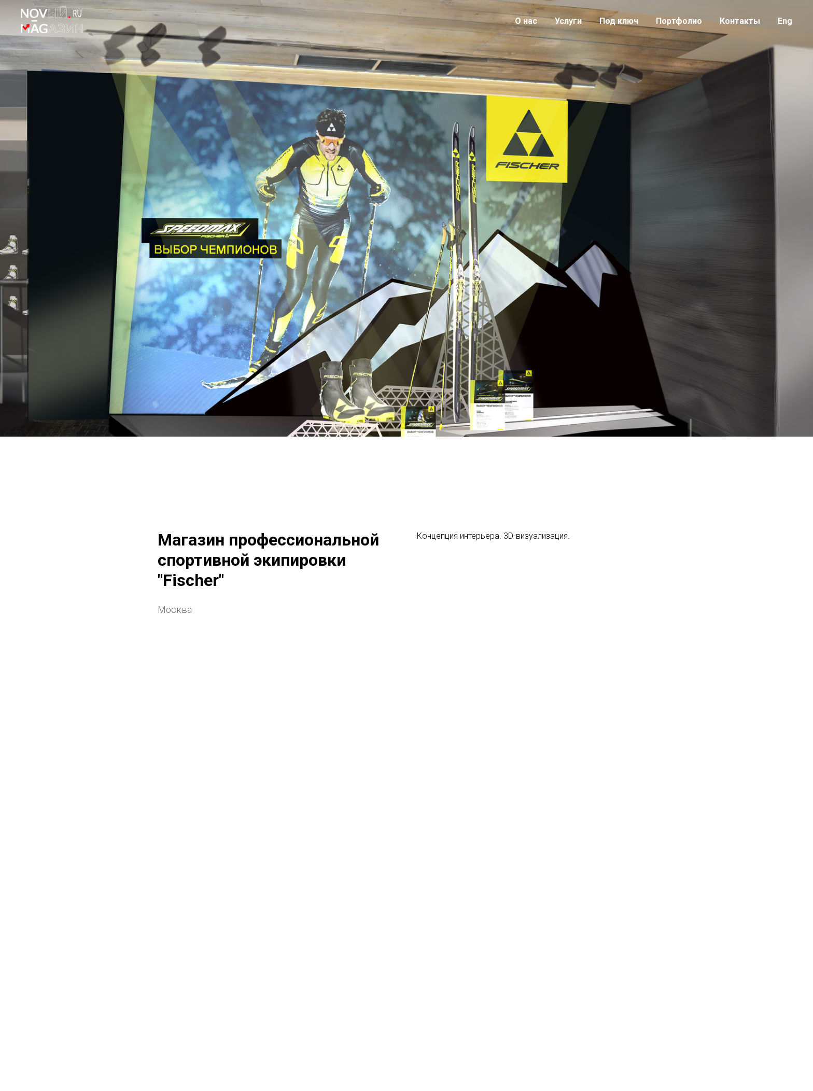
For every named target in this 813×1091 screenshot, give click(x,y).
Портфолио (679, 21)
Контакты (740, 21)
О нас (526, 21)
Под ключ (618, 21)
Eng (785, 21)
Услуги (568, 21)
